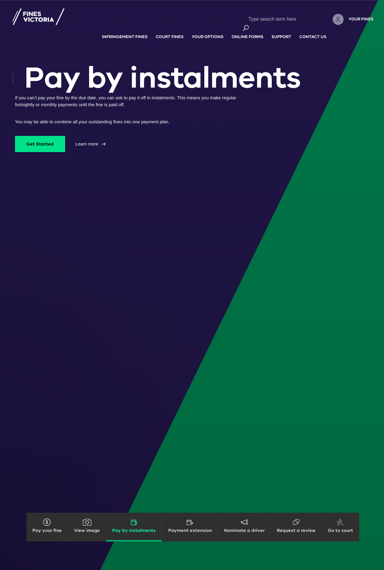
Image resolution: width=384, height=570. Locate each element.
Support (281, 30)
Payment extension (190, 530)
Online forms (247, 30)
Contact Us (312, 30)
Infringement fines (125, 30)
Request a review (296, 530)
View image (87, 530)
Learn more (86, 143)
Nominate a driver (244, 530)
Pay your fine (47, 530)
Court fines (170, 30)
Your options (208, 30)
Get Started (40, 144)
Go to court (340, 530)
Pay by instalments (134, 530)
